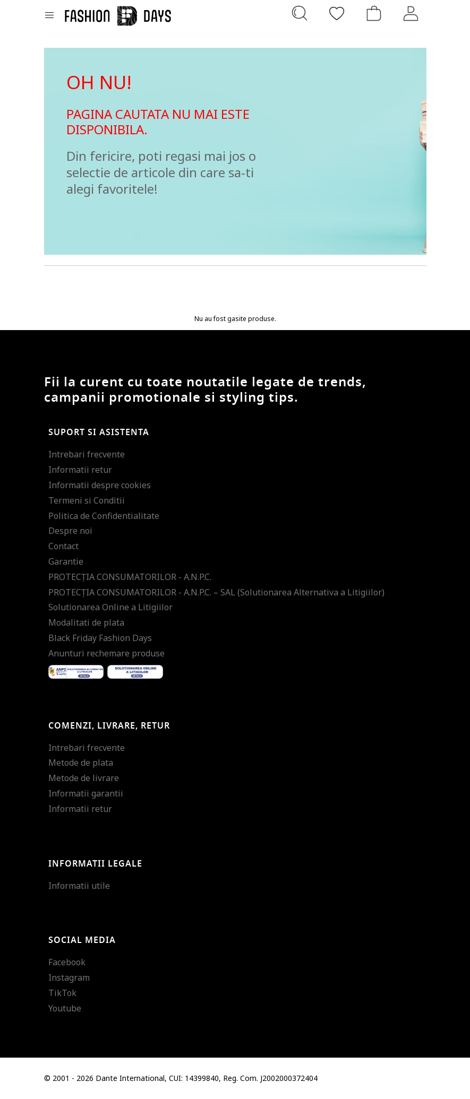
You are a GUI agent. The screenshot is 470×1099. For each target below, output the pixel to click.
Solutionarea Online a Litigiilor (110, 607)
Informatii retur (80, 469)
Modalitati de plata (86, 622)
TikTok (62, 993)
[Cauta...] (299, 13)
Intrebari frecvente (86, 454)
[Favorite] (336, 13)
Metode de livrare (83, 778)
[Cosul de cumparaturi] (374, 13)
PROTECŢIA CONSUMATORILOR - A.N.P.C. (129, 577)
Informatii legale (95, 864)
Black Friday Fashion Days (100, 638)
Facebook (67, 962)
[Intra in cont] (411, 13)
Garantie (65, 561)
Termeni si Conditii (86, 500)
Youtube (64, 1008)
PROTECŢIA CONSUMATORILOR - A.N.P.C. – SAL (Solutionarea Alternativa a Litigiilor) (216, 592)
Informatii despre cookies (99, 485)
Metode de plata (80, 762)
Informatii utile (79, 886)
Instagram (69, 977)
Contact (63, 546)
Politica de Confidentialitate (103, 516)
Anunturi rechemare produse (106, 653)
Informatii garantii (85, 793)
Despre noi (70, 530)
